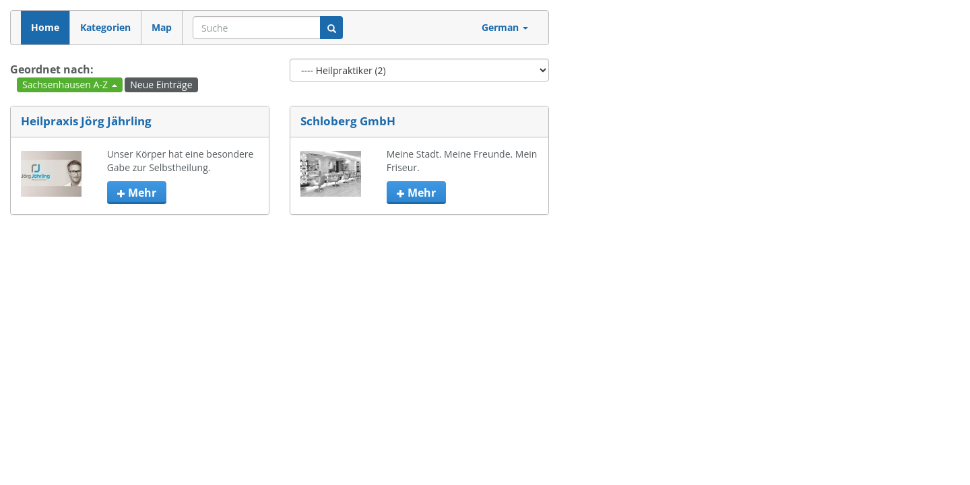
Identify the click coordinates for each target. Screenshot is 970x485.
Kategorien (105, 27)
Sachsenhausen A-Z (69, 84)
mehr (136, 192)
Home (45, 27)
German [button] (505, 27)
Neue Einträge (161, 84)
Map (162, 27)
